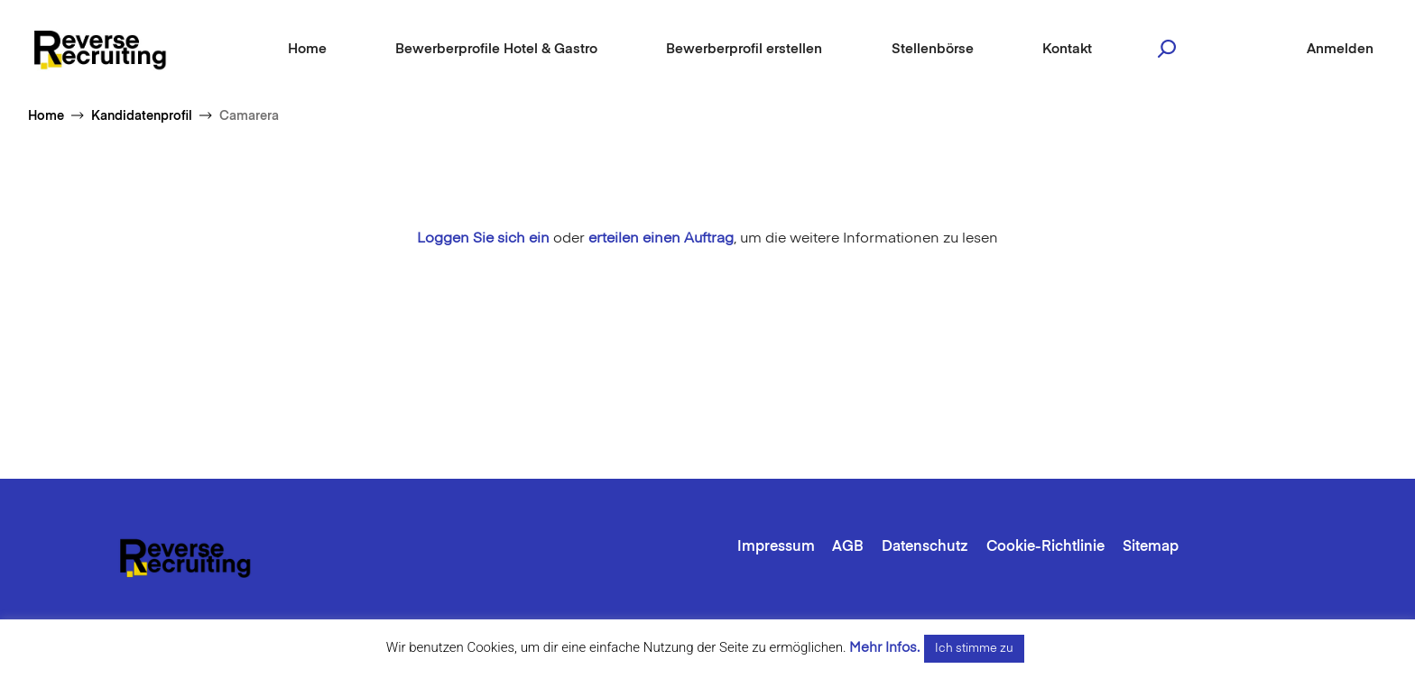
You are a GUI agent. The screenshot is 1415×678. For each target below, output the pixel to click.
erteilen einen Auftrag (661, 239)
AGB (848, 547)
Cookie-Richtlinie (1045, 547)
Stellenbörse (933, 49)
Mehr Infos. (884, 648)
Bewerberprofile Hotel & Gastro (496, 49)
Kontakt (1067, 49)
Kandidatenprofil (141, 116)
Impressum (776, 547)
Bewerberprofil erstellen (744, 49)
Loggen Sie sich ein (483, 239)
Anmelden (1340, 49)
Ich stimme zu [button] (974, 649)
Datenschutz (925, 547)
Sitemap (1151, 547)
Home (307, 49)
